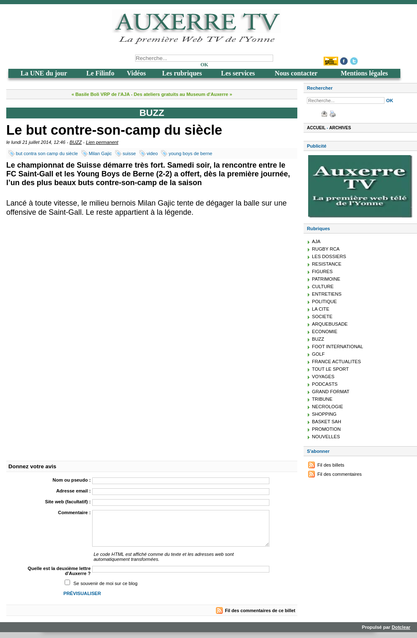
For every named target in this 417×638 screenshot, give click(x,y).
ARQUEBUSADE (330, 324)
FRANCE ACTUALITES (336, 361)
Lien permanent (102, 142)
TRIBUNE (322, 399)
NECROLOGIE (327, 406)
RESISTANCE (327, 263)
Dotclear (401, 627)
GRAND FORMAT (330, 391)
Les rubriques (182, 73)
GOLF (318, 354)
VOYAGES (323, 376)
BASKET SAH (326, 421)
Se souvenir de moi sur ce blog (105, 583)
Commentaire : (74, 512)
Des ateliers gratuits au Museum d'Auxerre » (183, 94)
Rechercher (320, 87)
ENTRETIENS (327, 293)
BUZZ (76, 142)
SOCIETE (322, 316)
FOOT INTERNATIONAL (337, 346)
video (152, 153)
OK (204, 65)
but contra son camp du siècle (47, 153)
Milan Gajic (100, 153)
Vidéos (136, 73)
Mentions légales (364, 73)
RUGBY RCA (325, 248)
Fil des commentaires (339, 474)
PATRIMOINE (326, 278)
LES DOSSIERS (329, 256)
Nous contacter (296, 73)
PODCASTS (325, 384)
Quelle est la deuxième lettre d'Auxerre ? (59, 571)
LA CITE (320, 308)
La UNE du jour (43, 73)
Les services (238, 73)
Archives (340, 128)
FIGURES (322, 271)
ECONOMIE (324, 331)
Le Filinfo (100, 73)
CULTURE (323, 286)
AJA (316, 241)
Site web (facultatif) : (67, 501)
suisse (129, 153)
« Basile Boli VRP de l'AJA (100, 94)
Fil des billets (330, 464)
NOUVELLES (326, 436)
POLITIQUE (324, 301)
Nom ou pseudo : (71, 479)
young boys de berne (190, 153)
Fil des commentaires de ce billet (260, 610)
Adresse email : (73, 490)
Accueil (316, 128)
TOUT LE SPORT (330, 369)
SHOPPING (324, 414)
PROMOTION (326, 429)
